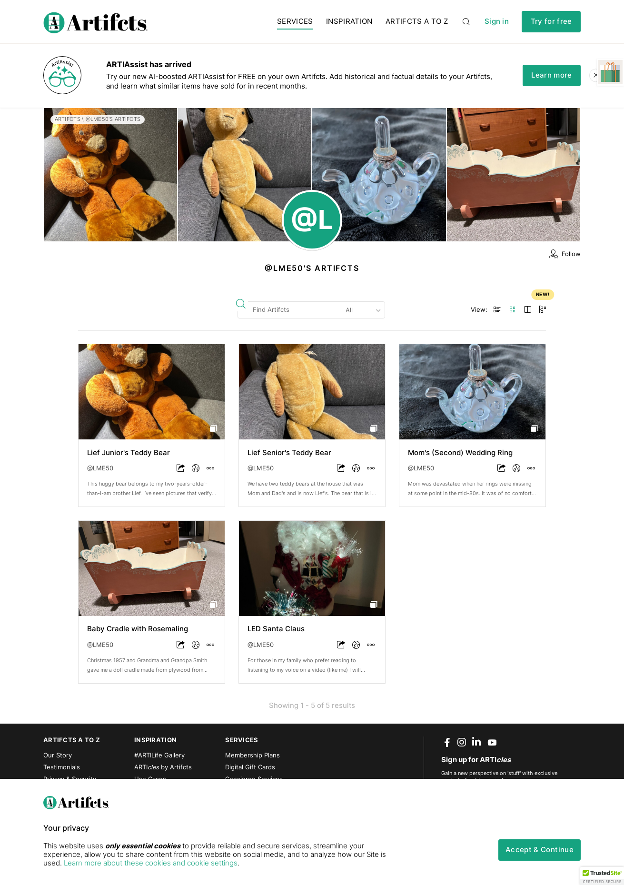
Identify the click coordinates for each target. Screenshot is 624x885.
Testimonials (61, 767)
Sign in (497, 22)
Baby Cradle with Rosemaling (137, 629)
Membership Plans (252, 755)
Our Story (57, 755)
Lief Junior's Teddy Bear (128, 452)
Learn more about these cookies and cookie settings (151, 863)
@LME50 (100, 468)
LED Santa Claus (276, 629)
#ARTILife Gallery (159, 755)
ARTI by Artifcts (163, 767)
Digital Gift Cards (250, 767)
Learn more (551, 75)
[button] (602, 876)
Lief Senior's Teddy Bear (289, 452)
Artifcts (67, 119)
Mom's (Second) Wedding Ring (460, 452)
